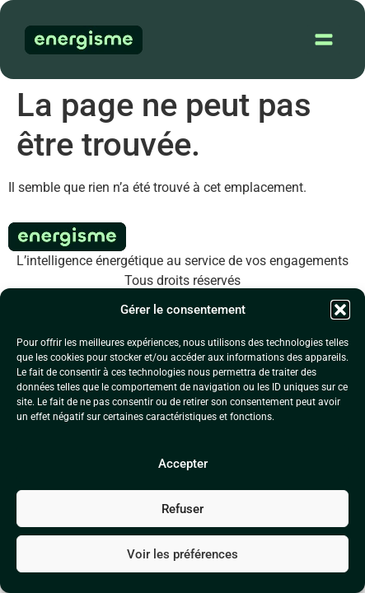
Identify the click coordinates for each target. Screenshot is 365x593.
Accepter (183, 463)
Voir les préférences (182, 554)
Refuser (182, 509)
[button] (340, 309)
